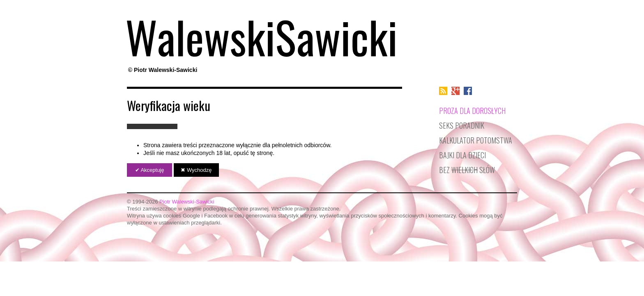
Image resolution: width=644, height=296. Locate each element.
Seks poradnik (461, 125)
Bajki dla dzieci (462, 154)
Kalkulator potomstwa (475, 140)
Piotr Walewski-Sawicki (186, 202)
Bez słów (467, 169)
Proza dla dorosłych (472, 110)
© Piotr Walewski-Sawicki (163, 70)
